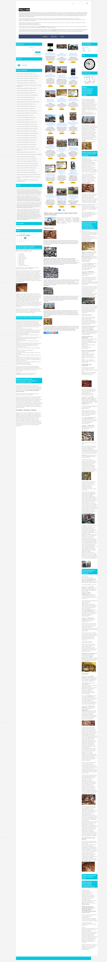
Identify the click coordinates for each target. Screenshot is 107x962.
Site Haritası (19, 226)
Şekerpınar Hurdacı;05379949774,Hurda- (25, 115)
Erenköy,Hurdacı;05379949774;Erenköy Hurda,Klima (27, 78)
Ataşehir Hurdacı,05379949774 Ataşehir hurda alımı (62, 54)
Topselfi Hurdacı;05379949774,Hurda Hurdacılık (26, 142)
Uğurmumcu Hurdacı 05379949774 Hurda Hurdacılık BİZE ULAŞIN (62, 198)
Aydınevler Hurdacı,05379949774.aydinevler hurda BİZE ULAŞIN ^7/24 (52, 196)
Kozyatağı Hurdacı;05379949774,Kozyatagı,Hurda (27, 110)
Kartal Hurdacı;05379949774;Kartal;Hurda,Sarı (26, 90)
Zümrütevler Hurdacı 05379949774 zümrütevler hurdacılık (62, 76)
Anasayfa (45, 36)
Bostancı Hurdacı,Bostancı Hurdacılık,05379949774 (27, 161)
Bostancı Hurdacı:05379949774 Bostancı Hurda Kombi (27, 76)
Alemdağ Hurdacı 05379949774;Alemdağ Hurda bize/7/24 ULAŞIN (73, 197)
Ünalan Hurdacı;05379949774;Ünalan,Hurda (25, 108)
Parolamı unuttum (38, 54)
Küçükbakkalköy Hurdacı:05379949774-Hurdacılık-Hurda (28, 101)
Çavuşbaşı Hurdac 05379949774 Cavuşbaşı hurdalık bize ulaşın (61, 150)
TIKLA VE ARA (49, 228)
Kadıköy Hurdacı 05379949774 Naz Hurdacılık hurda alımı (73, 54)
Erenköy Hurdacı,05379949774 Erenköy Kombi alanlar (50, 75)
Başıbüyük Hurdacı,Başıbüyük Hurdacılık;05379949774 (28, 165)
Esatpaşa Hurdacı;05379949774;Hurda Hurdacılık (27, 131)
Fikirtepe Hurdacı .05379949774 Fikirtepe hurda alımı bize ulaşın (62, 125)
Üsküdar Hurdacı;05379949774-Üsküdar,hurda (26, 117)
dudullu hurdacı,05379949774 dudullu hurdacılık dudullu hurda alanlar (61, 99)
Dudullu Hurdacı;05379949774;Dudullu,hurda (26, 97)
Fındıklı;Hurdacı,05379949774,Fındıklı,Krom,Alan (26, 82)
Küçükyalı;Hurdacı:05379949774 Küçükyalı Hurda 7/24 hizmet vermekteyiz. (29, 86)
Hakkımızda (54, 36)
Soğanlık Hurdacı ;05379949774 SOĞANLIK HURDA (50, 100)
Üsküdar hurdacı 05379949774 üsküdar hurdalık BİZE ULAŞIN (50, 175)
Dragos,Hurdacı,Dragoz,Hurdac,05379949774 (26, 170)
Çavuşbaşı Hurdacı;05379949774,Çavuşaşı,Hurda (27, 113)
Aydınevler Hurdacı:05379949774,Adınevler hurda (27, 124)
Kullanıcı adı (31, 47)
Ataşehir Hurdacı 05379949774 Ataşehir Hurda (26, 104)
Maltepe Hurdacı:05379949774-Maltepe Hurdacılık (27, 88)
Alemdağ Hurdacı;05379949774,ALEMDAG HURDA (27, 128)
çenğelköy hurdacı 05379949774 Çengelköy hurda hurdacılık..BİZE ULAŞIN (73, 172)
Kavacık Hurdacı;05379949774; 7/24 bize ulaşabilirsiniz (50, 53)
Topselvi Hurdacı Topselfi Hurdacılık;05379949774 (27, 172)
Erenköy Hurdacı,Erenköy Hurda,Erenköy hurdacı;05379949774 (29, 154)
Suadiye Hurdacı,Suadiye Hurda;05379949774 (26, 156)
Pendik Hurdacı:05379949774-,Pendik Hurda (26, 99)
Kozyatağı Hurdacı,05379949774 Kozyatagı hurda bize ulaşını (50, 147)
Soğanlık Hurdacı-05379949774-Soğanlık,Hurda (26, 92)
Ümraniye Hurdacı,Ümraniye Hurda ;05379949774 (27, 158)
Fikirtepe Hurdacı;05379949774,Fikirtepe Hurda (26, 106)
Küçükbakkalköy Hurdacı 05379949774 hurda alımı (50, 125)
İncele (50, 62)
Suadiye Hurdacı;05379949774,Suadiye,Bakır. (26, 80)
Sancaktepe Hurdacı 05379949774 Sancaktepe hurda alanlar (61, 172)
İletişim (62, 36)
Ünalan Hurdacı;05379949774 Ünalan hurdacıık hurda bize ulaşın (73, 123)
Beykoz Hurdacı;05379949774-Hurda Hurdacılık (26, 146)
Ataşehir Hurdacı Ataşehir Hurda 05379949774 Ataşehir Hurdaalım (28, 149)
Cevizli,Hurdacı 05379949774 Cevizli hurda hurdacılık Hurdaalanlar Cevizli (27, 180)
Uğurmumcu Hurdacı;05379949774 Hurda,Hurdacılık (27, 126)
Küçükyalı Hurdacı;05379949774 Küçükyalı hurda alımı (73, 77)
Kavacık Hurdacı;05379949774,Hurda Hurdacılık (26, 144)
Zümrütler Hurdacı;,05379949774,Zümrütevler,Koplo (27, 95)
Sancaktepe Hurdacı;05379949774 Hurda (25, 119)
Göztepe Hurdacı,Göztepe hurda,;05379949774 (26, 152)
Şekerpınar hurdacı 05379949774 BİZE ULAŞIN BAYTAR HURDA (73, 149)
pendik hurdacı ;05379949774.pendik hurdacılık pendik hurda (73, 99)
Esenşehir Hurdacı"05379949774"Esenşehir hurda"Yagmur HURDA (28, 177)
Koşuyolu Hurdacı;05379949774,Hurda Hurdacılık (26, 139)
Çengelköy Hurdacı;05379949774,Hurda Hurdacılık (27, 122)
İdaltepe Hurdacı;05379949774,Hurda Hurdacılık (26, 135)
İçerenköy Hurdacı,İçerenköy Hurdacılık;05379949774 (27, 163)
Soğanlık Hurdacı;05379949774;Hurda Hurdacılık (26, 167)
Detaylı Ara (24, 65)
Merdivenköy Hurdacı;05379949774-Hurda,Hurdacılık (27, 133)
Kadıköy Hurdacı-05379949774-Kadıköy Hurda (26, 73)
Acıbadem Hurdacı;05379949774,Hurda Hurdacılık (27, 137)
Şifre (33, 50)
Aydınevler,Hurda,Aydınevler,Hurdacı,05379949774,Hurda (28, 174)
